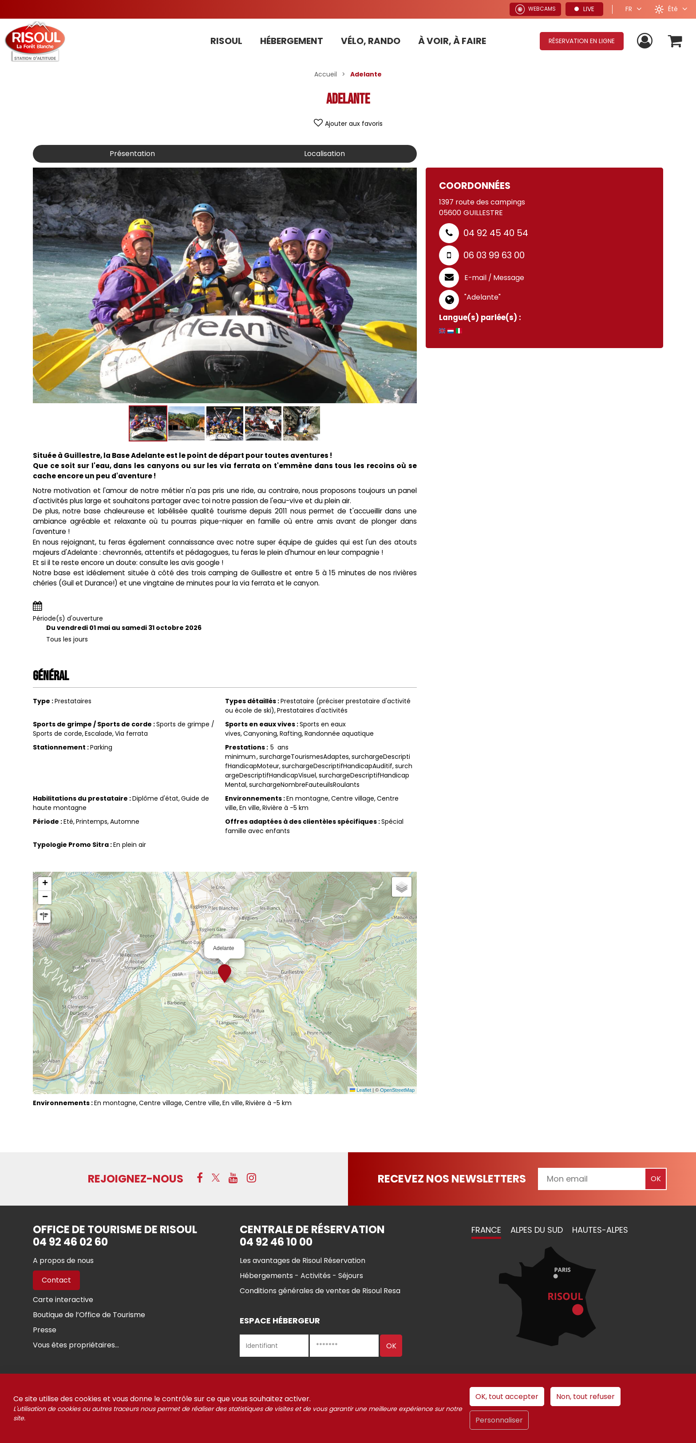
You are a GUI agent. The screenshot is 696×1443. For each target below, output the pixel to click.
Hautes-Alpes (600, 1229)
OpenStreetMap (397, 1090)
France (486, 1229)
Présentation (132, 153)
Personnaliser (499, 1420)
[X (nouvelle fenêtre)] (216, 1178)
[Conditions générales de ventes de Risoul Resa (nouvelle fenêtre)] (320, 1291)
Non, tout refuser (585, 1396)
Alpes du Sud (536, 1229)
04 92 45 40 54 (495, 233)
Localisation (324, 153)
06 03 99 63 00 (494, 255)
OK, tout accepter (506, 1396)
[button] (675, 41)
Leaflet (360, 1090)
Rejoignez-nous (135, 1178)
